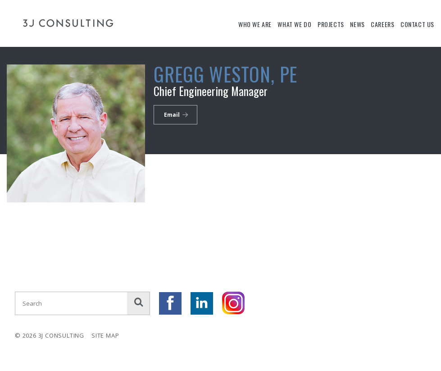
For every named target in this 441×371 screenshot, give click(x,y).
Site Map (105, 335)
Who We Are (255, 24)
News (357, 24)
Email (172, 115)
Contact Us (417, 24)
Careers (382, 24)
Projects (331, 24)
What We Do (294, 24)
